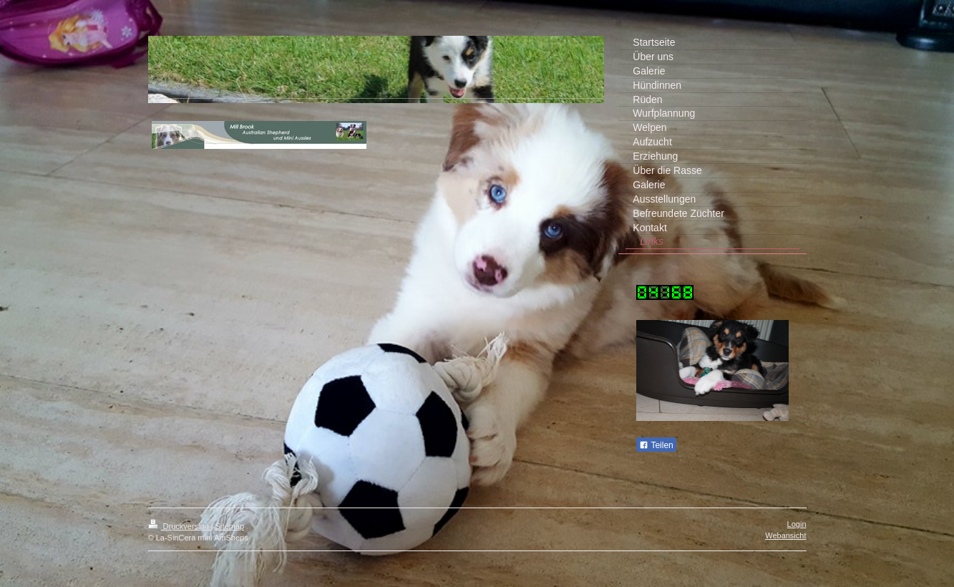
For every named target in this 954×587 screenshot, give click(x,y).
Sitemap (229, 526)
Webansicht (785, 535)
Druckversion (179, 526)
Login (797, 524)
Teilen (656, 445)
